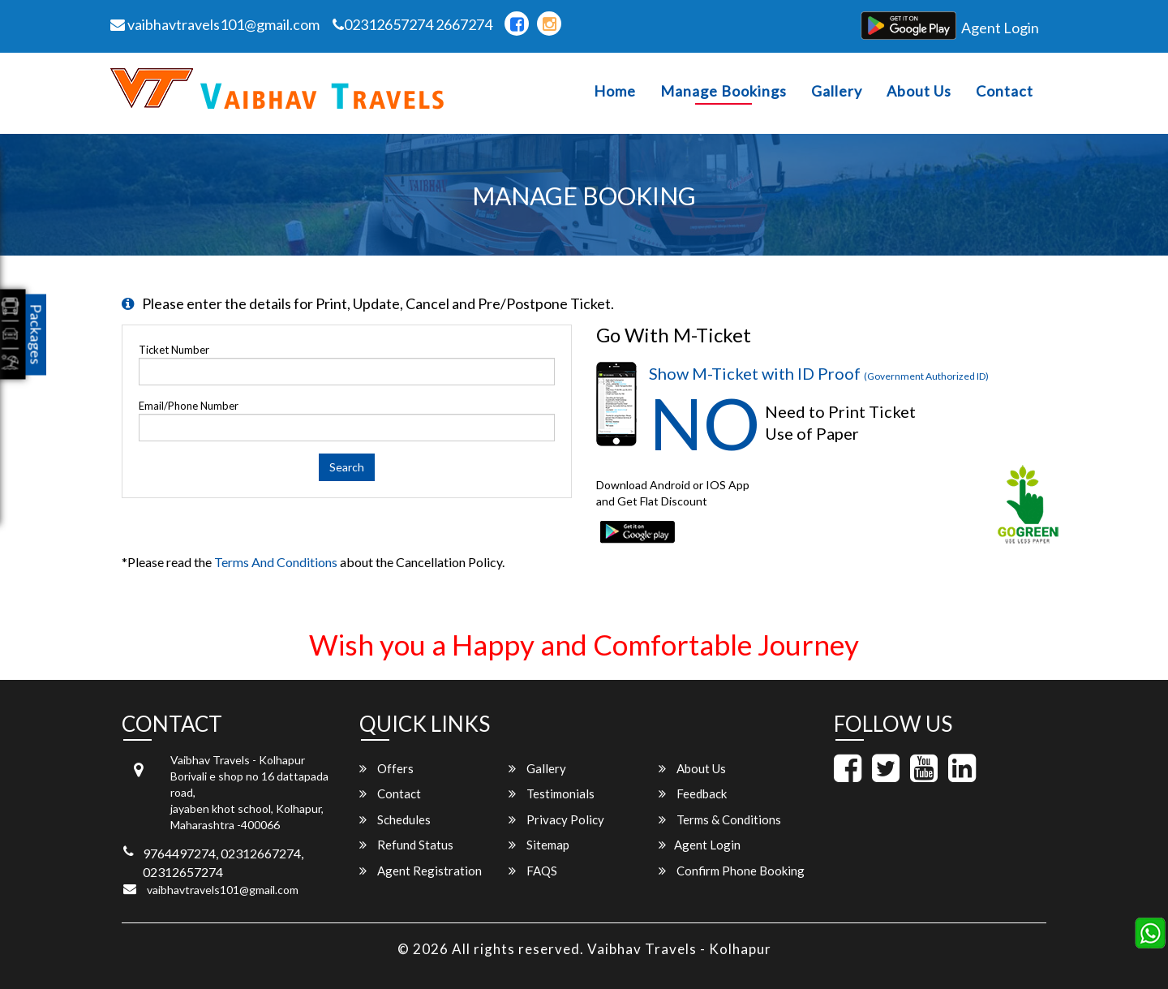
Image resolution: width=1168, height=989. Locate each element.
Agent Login (1000, 28)
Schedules (395, 819)
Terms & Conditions (720, 819)
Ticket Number (174, 349)
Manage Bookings (723, 91)
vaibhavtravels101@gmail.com (215, 24)
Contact (1004, 91)
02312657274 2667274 (412, 24)
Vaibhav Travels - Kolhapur (679, 948)
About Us (919, 91)
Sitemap (539, 844)
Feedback (693, 793)
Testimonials (552, 793)
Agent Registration (420, 870)
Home (615, 91)
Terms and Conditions (275, 562)
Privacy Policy (556, 819)
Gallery (836, 91)
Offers (386, 768)
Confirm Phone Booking (732, 870)
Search (346, 467)
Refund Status (406, 844)
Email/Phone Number (188, 405)
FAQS (533, 870)
